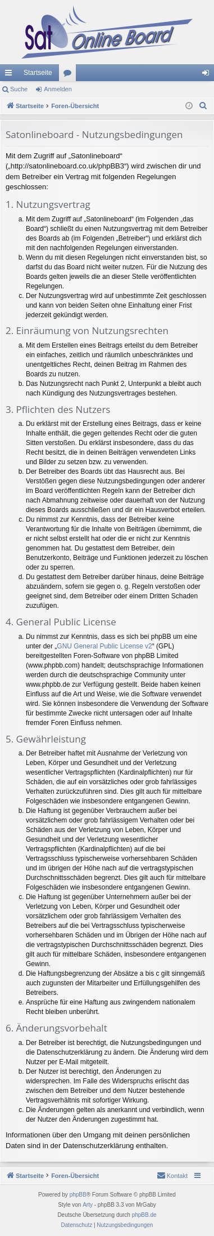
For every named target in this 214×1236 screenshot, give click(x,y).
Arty (88, 1205)
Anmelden (58, 89)
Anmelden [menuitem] (208, 75)
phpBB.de (144, 1215)
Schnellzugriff (10, 75)
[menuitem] (203, 106)
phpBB (78, 1194)
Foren (69, 75)
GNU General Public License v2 (104, 646)
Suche (19, 89)
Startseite (38, 73)
